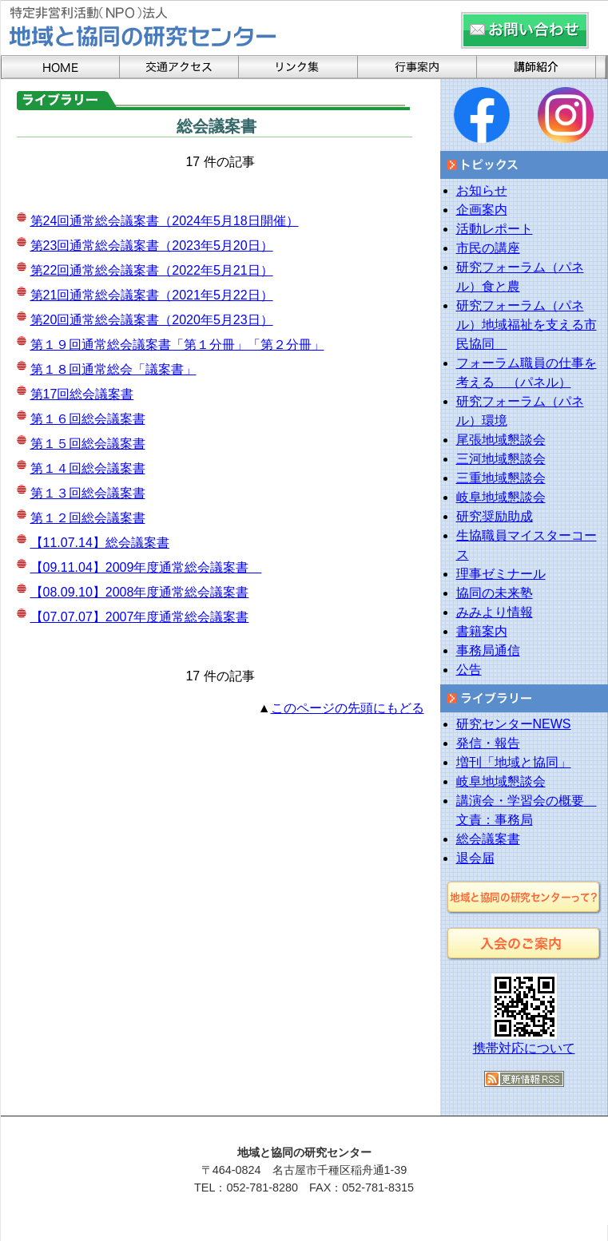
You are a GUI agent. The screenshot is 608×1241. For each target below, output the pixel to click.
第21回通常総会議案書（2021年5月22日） (151, 295)
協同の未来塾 (494, 593)
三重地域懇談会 (501, 478)
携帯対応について (524, 1048)
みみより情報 (494, 612)
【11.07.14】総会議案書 (99, 542)
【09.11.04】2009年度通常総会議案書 (146, 567)
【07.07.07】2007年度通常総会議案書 (139, 617)
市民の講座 (488, 248)
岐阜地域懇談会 (501, 497)
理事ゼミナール (501, 574)
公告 (469, 669)
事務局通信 (488, 650)
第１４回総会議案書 (87, 468)
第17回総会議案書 (82, 394)
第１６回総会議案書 (87, 419)
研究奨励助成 (494, 516)
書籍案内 (481, 631)
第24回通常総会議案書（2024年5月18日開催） (164, 221)
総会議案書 (488, 839)
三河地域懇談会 (501, 459)
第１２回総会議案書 (87, 518)
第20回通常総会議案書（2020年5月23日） (151, 320)
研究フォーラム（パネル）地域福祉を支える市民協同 (526, 325)
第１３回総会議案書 (87, 493)
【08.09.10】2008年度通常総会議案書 (139, 592)
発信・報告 (488, 743)
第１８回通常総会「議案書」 (113, 369)
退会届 (475, 858)
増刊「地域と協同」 (513, 762)
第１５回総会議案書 (87, 443)
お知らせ (481, 190)
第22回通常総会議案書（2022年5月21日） (151, 270)
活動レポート (494, 229)
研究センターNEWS (513, 724)
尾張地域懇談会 (501, 439)
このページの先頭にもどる (347, 708)
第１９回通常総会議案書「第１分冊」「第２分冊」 (177, 344)
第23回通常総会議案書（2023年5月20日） (151, 245)
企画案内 (481, 209)
